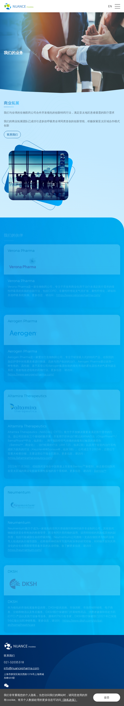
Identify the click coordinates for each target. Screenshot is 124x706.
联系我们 (12, 134)
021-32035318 (14, 662)
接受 (106, 697)
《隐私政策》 (69, 700)
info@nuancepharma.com (21, 668)
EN (110, 6)
